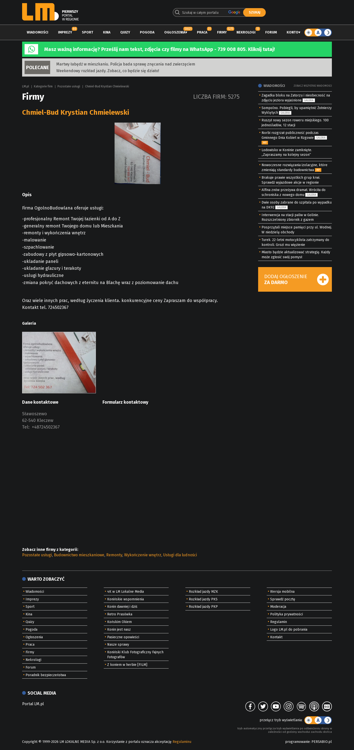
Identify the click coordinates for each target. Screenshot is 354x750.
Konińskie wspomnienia (125, 599)
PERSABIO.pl (321, 742)
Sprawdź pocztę (282, 599)
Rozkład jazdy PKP (203, 607)
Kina (106, 32)
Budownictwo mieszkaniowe (79, 555)
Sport (87, 32)
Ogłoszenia (174, 32)
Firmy (222, 32)
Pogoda (147, 32)
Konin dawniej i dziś (122, 607)
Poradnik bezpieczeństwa (46, 675)
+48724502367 (46, 427)
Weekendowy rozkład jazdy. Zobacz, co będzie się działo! (107, 70)
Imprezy (65, 32)
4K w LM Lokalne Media (125, 592)
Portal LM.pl (33, 704)
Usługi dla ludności (180, 555)
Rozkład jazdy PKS (203, 599)
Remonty (114, 555)
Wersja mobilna (282, 592)
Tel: (26, 427)
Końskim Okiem (119, 622)
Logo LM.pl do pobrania (288, 629)
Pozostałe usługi (69, 86)
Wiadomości (37, 32)
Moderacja (278, 607)
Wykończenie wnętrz (142, 555)
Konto (292, 32)
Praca (202, 32)
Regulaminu (182, 742)
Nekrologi (245, 32)
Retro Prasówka (119, 614)
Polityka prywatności (286, 614)
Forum (271, 32)
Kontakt (276, 637)
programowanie (297, 742)
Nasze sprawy (118, 644)
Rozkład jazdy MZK (203, 592)
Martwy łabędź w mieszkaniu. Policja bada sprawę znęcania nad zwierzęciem (125, 64)
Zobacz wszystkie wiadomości (313, 85)
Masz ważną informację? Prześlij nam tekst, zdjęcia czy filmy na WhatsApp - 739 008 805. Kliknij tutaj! (159, 49)
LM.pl (25, 86)
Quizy (125, 32)
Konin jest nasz (119, 629)
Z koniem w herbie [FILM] (127, 665)
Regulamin (278, 622)
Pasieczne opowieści (123, 637)
